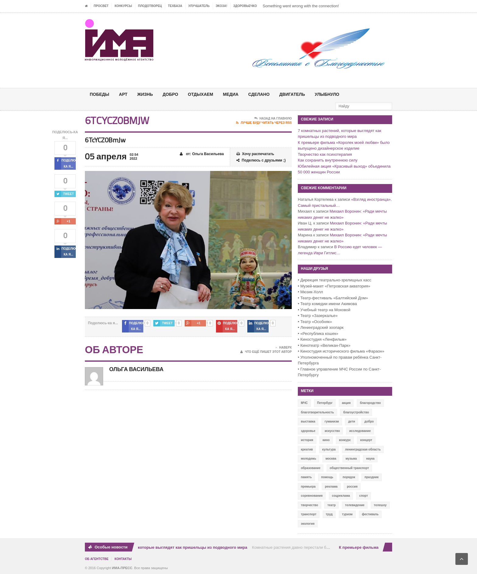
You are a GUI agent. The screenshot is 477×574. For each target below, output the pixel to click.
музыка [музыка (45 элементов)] (351, 458)
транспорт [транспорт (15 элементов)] (308, 514)
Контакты (123, 559)
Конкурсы (123, 6)
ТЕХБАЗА (175, 6)
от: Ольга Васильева (202, 154)
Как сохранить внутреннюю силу (327, 160)
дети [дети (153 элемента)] (351, 421)
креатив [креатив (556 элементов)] (307, 449)
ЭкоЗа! (221, 6)
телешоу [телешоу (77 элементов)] (380, 505)
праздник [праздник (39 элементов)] (371, 477)
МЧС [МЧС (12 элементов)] (304, 403)
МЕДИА (230, 94)
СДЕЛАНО (259, 94)
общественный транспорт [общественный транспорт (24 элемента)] (349, 468)
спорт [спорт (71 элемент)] (363, 495)
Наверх (283, 348)
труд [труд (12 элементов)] (329, 514)
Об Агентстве (97, 559)
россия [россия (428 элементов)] (352, 486)
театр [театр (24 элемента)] (331, 505)
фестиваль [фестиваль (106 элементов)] (370, 514)
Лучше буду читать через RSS (264, 123)
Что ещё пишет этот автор (266, 352)
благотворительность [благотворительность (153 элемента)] (317, 412)
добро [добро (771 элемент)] (369, 421)
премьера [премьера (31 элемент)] (308, 486)
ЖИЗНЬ (145, 94)
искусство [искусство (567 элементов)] (332, 431)
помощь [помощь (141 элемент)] (327, 477)
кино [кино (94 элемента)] (325, 440)
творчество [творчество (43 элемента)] (309, 505)
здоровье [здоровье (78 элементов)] (308, 431)
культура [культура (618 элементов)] (329, 449)
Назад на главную (273, 119)
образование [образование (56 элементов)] (310, 468)
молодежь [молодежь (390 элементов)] (308, 458)
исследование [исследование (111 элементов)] (360, 431)
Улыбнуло (327, 94)
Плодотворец (150, 6)
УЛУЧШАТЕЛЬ (199, 6)
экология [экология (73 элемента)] (308, 523)
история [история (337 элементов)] (307, 440)
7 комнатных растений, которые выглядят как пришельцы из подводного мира (171, 547)
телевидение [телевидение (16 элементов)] (354, 505)
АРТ (123, 94)
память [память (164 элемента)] (306, 477)
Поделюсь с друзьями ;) (261, 160)
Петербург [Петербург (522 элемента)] (325, 403)
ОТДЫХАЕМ (200, 94)
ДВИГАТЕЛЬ (292, 94)
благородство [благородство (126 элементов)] (370, 403)
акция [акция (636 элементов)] (346, 403)
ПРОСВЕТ (101, 6)
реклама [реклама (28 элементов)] (331, 486)
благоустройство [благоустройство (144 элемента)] (356, 412)
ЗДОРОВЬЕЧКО (245, 6)
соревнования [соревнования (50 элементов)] (311, 495)
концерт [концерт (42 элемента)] (366, 440)
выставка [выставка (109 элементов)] (308, 421)
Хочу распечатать (255, 154)
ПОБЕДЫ (99, 94)
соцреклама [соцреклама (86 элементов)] (341, 495)
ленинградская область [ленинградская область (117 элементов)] (363, 449)
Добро (170, 94)
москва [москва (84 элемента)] (331, 458)
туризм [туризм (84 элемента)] (347, 514)
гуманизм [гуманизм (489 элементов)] (332, 421)
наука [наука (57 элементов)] (370, 458)
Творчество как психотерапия (325, 154)
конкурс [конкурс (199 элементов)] (345, 440)
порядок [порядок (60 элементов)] (349, 477)
